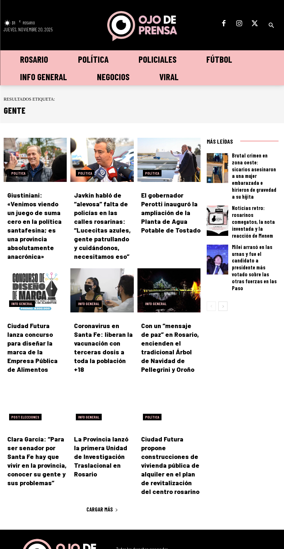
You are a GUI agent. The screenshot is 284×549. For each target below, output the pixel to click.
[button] (271, 25)
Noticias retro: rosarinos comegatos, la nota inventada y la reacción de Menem (253, 201)
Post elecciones (25, 399)
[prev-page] (211, 265)
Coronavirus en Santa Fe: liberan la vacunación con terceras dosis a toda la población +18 (103, 335)
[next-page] (222, 265)
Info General (22, 298)
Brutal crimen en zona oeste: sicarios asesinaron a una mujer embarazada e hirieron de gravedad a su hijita (254, 166)
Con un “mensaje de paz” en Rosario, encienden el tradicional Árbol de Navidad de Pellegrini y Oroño (170, 335)
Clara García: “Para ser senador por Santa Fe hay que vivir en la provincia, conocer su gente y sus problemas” (36, 436)
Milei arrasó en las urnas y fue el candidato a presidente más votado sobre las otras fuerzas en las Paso (254, 236)
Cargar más (102, 478)
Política (18, 173)
